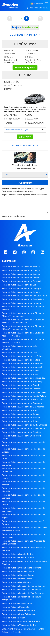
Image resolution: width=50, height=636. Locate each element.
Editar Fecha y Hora (25, 67)
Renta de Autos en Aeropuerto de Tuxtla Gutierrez (24, 425)
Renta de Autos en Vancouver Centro (19, 625)
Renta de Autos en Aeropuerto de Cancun (21, 274)
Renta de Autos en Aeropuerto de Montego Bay (23, 378)
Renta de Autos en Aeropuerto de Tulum (20, 421)
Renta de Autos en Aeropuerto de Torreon (21, 417)
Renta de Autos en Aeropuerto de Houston (21, 303)
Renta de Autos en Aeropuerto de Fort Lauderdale (24, 296)
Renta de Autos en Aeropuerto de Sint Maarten (23, 407)
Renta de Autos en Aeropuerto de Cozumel (21, 281)
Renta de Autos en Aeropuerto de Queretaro (22, 403)
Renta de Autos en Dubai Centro (16, 582)
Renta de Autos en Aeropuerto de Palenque (21, 389)
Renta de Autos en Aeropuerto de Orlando (21, 385)
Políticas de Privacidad (12, 632)
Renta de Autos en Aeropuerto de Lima (19, 352)
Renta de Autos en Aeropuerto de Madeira (21, 360)
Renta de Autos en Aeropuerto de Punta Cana (22, 399)
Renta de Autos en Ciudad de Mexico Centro (22, 568)
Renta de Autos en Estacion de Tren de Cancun (23, 586)
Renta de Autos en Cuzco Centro (17, 579)
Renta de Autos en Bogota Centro (17, 554)
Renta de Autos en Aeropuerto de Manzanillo (22, 363)
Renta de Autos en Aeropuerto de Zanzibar (21, 432)
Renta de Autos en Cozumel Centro (18, 575)
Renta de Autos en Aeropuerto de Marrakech (22, 367)
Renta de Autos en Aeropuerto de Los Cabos (22, 356)
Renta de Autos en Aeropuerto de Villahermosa (23, 428)
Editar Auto (25, 136)
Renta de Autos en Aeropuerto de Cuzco (20, 285)
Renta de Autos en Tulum (13, 618)
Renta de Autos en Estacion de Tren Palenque (23, 593)
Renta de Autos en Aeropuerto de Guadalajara (23, 299)
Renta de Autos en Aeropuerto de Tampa (20, 414)
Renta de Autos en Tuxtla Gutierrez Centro (21, 621)
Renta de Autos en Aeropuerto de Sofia (19, 410)
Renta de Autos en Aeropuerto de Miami (20, 374)
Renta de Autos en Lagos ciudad (17, 603)
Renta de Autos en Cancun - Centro (18, 557)
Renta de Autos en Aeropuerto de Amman (21, 267)
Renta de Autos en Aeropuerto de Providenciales (24, 392)
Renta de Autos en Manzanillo (15, 607)
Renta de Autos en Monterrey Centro (18, 610)
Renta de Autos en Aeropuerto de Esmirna (21, 292)
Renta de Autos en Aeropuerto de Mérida (20, 370)
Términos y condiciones (13, 216)
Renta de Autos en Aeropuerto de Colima (20, 278)
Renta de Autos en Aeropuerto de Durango (21, 288)
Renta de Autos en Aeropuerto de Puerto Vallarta (24, 396)
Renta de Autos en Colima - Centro (18, 571)
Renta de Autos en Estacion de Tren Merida (21, 589)
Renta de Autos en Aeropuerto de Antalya (21, 270)
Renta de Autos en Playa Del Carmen (18, 614)
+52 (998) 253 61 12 (37, 8)
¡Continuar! (25, 182)
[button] (37, 3)
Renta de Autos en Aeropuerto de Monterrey (22, 381)
